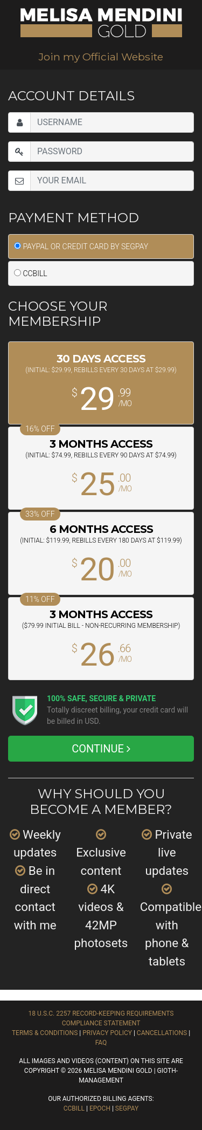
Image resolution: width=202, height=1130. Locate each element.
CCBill (74, 1108)
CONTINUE (101, 748)
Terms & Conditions (45, 1033)
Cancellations (162, 1033)
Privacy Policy (107, 1033)
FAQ (101, 1042)
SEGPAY (126, 1108)
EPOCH (99, 1108)
